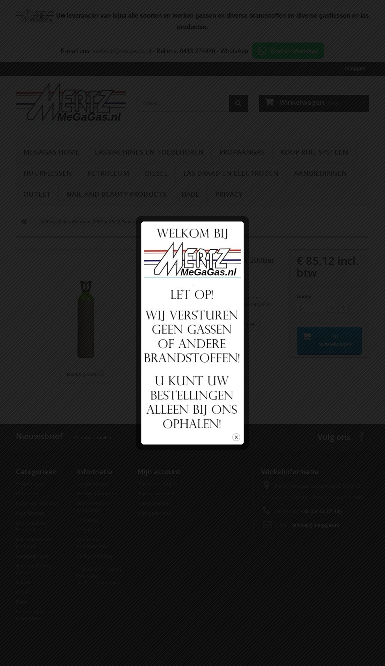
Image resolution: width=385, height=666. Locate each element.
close (236, 430)
